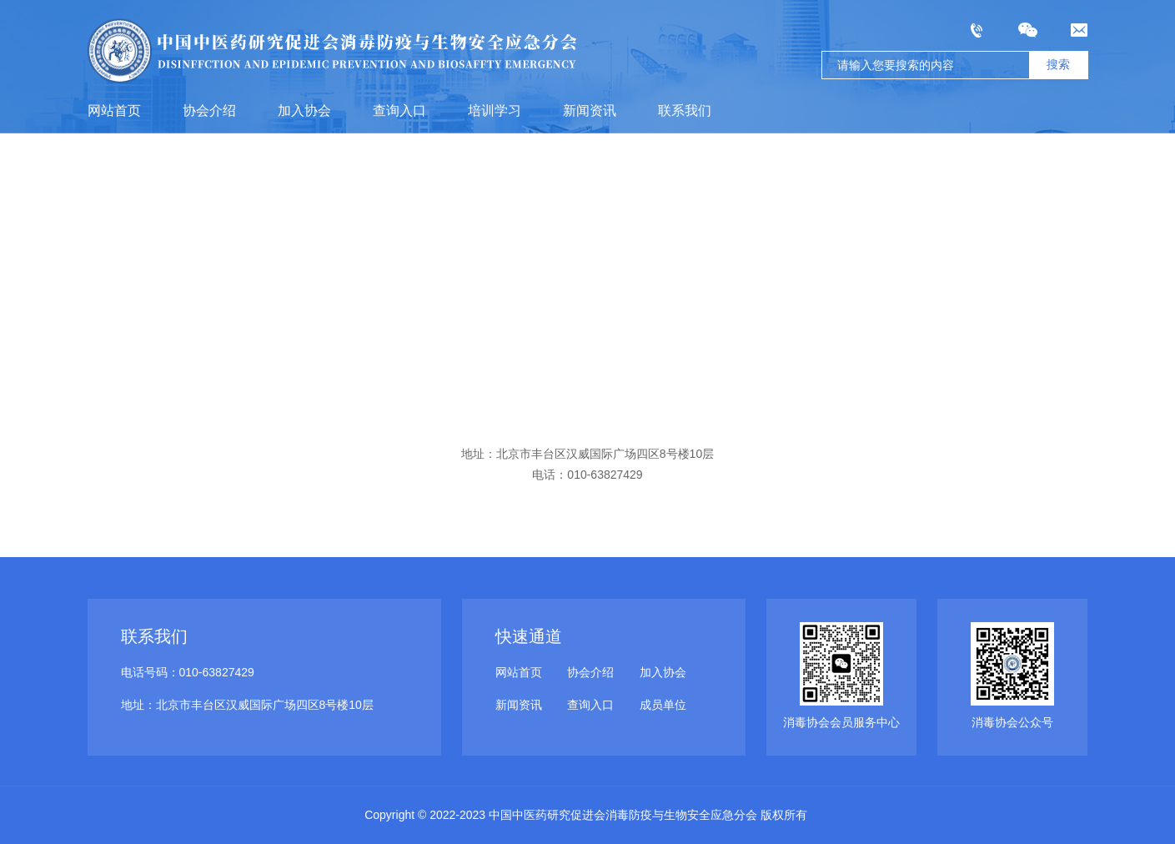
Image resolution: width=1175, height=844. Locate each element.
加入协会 (304, 110)
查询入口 (399, 110)
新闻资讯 (589, 110)
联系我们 (684, 110)
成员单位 (663, 704)
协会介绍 (209, 110)
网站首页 (114, 110)
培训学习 (494, 110)
